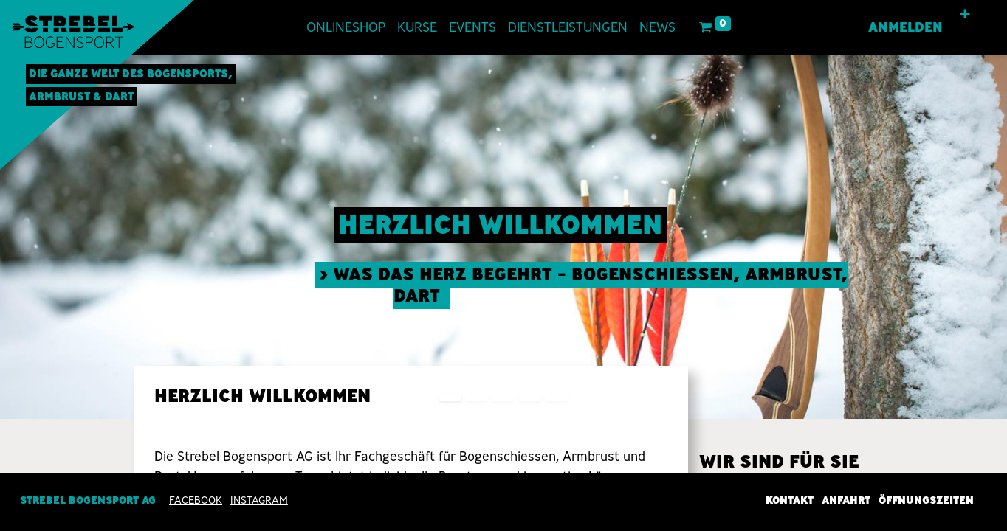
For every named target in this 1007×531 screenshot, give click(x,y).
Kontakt (790, 500)
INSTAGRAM (259, 500)
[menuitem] (345, 28)
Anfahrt (846, 500)
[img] (967, 237)
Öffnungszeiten (926, 500)
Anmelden (905, 27)
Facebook (195, 500)
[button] (965, 15)
